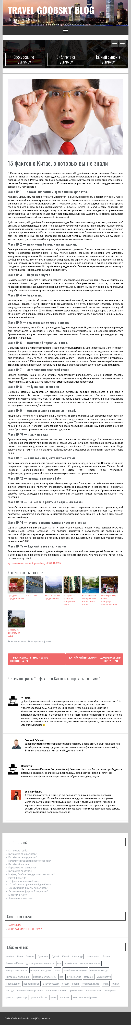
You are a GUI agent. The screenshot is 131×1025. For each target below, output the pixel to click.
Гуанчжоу (43, 956)
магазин (88, 976)
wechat (10, 956)
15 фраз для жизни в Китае (23, 880)
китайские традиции (44, 976)
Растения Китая (17, 877)
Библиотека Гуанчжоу (65, 59)
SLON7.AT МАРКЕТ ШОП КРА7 (25, 928)
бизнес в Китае (14, 963)
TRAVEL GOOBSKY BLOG (51, 9)
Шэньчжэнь (92, 956)
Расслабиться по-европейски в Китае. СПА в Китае (90, 600)
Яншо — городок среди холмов (53, 597)
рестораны (110, 990)
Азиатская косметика (20, 897)
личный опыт (73, 976)
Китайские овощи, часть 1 (23, 853)
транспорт (22, 997)
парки (75, 983)
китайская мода (99, 969)
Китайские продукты (20, 870)
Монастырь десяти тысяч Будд (14, 633)
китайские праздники (18, 976)
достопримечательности (40, 963)
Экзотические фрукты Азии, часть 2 (28, 891)
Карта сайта (43, 1018)
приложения (76, 990)
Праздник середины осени (16, 597)
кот (61, 976)
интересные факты (41, 641)
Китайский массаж (18, 863)
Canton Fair (31, 595)
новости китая (31, 983)
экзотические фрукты (85, 997)
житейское (71, 963)
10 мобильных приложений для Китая (29, 884)
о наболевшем (51, 983)
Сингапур (77, 956)
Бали (20, 956)
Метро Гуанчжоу (17, 894)
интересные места (90, 963)
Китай (65, 956)
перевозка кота (90, 983)
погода (10, 990)
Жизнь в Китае (18, 641)
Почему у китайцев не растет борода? (29, 860)
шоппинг (64, 997)
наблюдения (13, 983)
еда (59, 963)
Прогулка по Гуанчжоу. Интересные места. (69, 600)
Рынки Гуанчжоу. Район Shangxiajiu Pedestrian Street (109, 600)
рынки (9, 997)
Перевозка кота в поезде (22, 867)
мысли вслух (104, 976)
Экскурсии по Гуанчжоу (23, 59)
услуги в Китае (39, 997)
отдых (65, 983)
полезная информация (30, 990)
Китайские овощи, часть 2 (23, 857)
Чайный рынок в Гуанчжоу (107, 59)
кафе (57, 969)
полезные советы (56, 990)
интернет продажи (40, 969)
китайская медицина (75, 969)
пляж (106, 983)
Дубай (55, 956)
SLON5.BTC (14, 924)
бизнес (106, 956)
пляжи (115, 983)
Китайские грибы (18, 850)
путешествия (93, 990)
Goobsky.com (27, 1018)
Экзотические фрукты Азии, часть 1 (28, 887)
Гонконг (30, 956)
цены (53, 997)
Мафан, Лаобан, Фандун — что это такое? (31, 874)
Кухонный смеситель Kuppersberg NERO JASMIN (34, 563)
